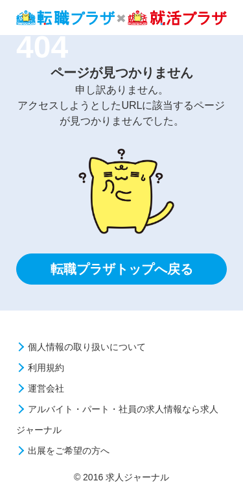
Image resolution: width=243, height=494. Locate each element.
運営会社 (46, 388)
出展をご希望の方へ (69, 450)
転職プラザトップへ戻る (122, 269)
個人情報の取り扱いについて (87, 347)
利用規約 (46, 367)
